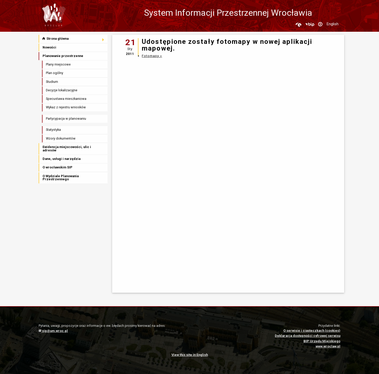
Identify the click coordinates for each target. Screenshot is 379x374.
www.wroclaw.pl (328, 346)
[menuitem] (73, 39)
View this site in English (189, 355)
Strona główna (56, 38)
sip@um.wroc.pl (53, 331)
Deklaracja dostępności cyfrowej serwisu (307, 336)
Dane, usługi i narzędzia (61, 159)
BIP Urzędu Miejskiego (321, 341)
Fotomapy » (152, 56)
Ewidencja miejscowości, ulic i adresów (67, 148)
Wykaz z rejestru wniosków (66, 107)
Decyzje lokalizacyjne (61, 90)
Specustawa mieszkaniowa (66, 99)
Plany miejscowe (58, 64)
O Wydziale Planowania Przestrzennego (61, 177)
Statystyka (53, 130)
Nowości (49, 47)
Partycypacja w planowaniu (66, 118)
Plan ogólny (54, 73)
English (332, 24)
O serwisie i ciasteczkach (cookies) (311, 330)
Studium (52, 82)
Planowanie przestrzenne (63, 56)
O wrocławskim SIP (57, 167)
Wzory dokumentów (61, 138)
